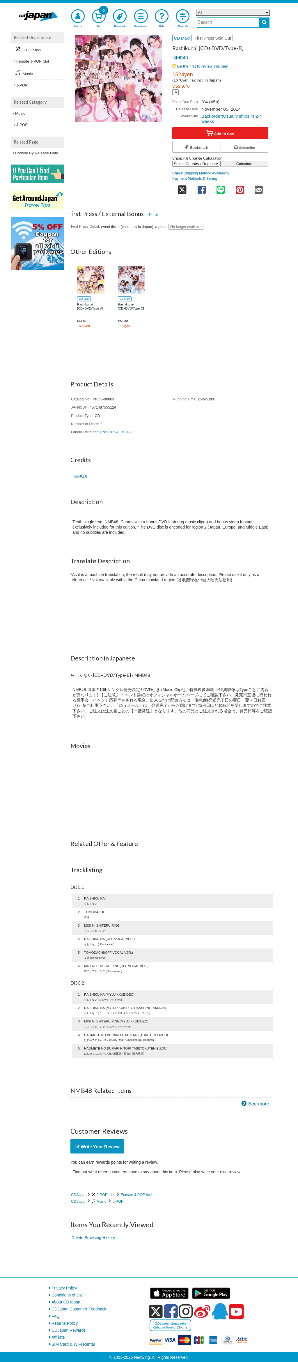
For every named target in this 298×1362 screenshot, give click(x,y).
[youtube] (236, 1311)
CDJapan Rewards (69, 1330)
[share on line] (220, 188)
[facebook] (171, 1311)
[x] (156, 1311)
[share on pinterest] (239, 188)
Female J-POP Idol (136, 1195)
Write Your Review (97, 1146)
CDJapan (78, 1195)
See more (258, 1104)
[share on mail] (258, 188)
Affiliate (58, 1337)
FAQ (56, 1316)
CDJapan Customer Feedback (79, 1309)
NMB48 (180, 57)
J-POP (118, 1201)
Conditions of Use (68, 1295)
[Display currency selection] (175, 92)
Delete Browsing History (93, 1237)
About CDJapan (66, 1302)
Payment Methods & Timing (194, 178)
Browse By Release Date (36, 153)
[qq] (220, 1311)
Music (101, 1201)
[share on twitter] (182, 188)
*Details (153, 215)
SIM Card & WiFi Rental (73, 1344)
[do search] (264, 22)
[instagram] (186, 1311)
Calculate (244, 164)
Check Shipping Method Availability (200, 173)
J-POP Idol (106, 1195)
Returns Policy (65, 1323)
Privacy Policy (64, 1288)
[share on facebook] (201, 188)
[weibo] (202, 1311)
